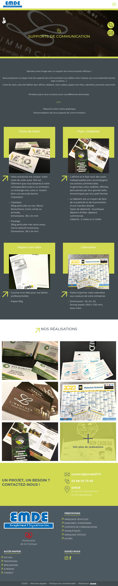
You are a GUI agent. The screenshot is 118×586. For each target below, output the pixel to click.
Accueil (8, 557)
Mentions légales (38, 583)
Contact (8, 573)
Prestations (10, 561)
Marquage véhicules (76, 519)
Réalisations (11, 565)
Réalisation (87, 583)
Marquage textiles (75, 535)
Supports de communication (80, 527)
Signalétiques (72, 531)
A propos (9, 569)
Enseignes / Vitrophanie (77, 523)
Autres (68, 538)
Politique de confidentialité (62, 583)
